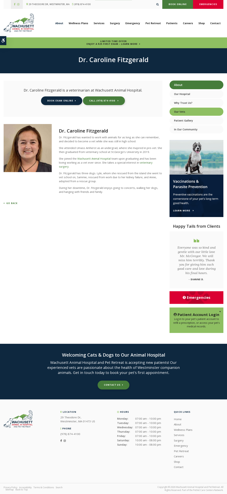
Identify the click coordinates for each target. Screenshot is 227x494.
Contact (215, 23)
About (59, 23)
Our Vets (179, 111)
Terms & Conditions (43, 487)
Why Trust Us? (183, 103)
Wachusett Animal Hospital (94, 158)
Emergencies (208, 4)
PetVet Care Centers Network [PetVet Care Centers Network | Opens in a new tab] (208, 490)
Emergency (132, 23)
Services (99, 23)
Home (178, 419)
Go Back (12, 203)
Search (59, 487)
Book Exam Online (60, 100)
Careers (188, 23)
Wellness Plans (78, 23)
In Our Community (186, 129)
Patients (171, 23)
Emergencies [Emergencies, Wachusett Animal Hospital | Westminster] (196, 297)
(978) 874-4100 (83, 4)
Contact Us (112, 384)
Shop (201, 23)
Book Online (178, 4)
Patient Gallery (183, 120)
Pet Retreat (153, 23)
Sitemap (9, 489)
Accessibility (25, 487)
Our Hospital (182, 94)
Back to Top (22, 489)
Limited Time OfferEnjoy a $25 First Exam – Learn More (112, 43)
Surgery (115, 23)
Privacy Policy (10, 487)
